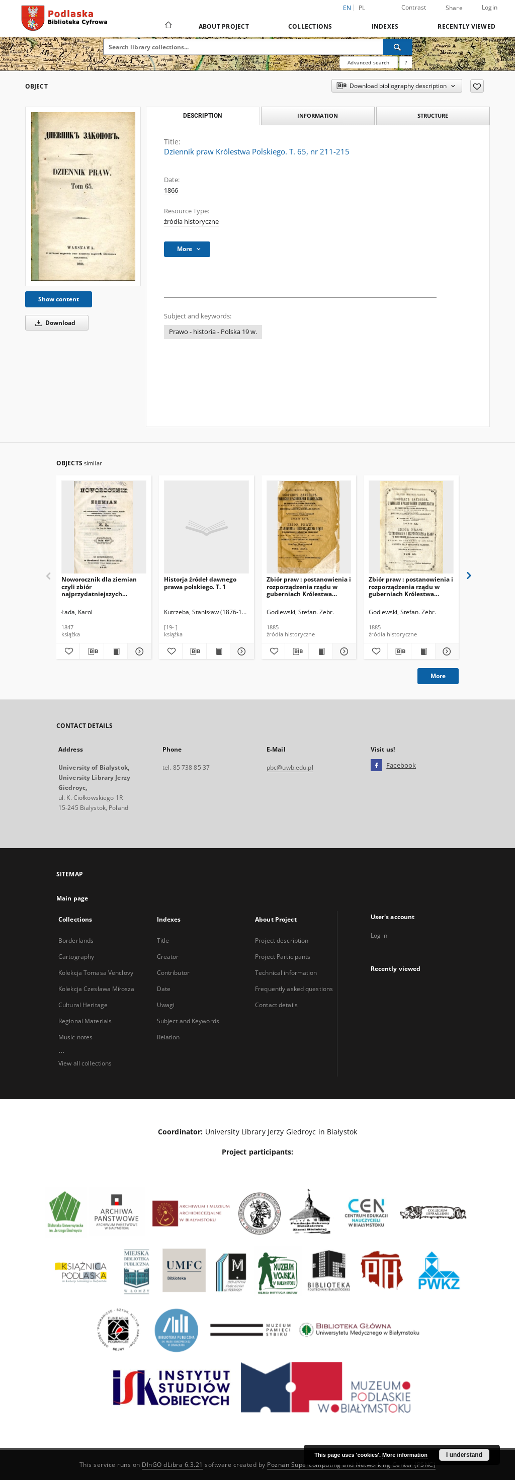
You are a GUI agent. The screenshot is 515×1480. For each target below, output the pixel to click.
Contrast (413, 7)
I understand (464, 1454)
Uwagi (166, 1005)
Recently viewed (466, 26)
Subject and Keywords (188, 1021)
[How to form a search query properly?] (405, 62)
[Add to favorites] (477, 86)
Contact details (276, 1005)
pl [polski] (362, 8)
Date (163, 988)
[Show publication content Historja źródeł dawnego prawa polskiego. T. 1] (218, 651)
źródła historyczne (191, 221)
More (438, 676)
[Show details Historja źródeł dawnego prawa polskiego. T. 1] (240, 651)
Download (53, 322)
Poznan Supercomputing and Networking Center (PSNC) (351, 1464)
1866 (171, 190)
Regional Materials (85, 1021)
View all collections (85, 1063)
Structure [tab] (432, 115)
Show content (58, 299)
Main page (72, 898)
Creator (168, 956)
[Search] (397, 47)
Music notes (75, 1037)
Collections (310, 26)
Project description (281, 940)
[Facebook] (376, 765)
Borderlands (76, 940)
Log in (379, 935)
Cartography (76, 956)
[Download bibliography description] (91, 651)
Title (163, 940)
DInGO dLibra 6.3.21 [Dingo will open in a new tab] (172, 1464)
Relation (168, 1037)
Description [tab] (202, 115)
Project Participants (282, 956)
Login (489, 7)
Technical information (286, 972)
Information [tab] (317, 115)
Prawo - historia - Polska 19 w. (213, 331)
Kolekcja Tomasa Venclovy (95, 972)
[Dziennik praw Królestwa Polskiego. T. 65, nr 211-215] (83, 196)
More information (404, 1455)
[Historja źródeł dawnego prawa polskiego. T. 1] (206, 527)
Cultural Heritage (83, 1005)
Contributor (173, 972)
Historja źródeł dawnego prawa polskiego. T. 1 (200, 583)
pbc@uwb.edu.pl (290, 767)
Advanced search (368, 62)
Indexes (385, 26)
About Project (224, 26)
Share (454, 8)
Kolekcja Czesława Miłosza (96, 988)
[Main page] (167, 26)
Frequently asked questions (294, 988)
